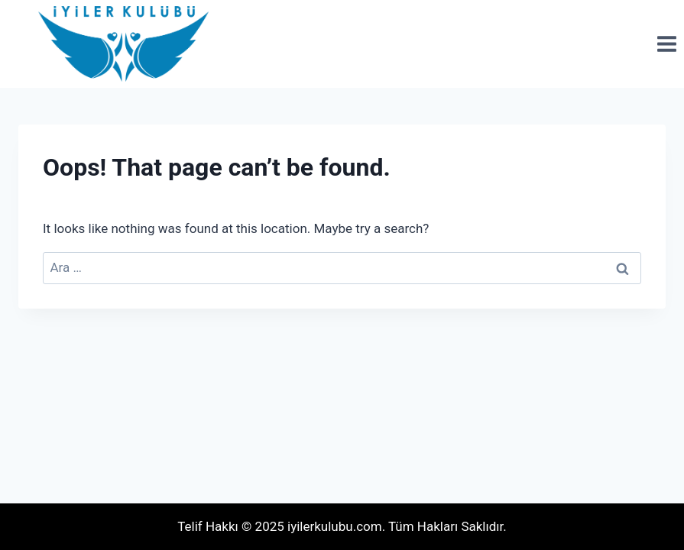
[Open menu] (666, 43)
